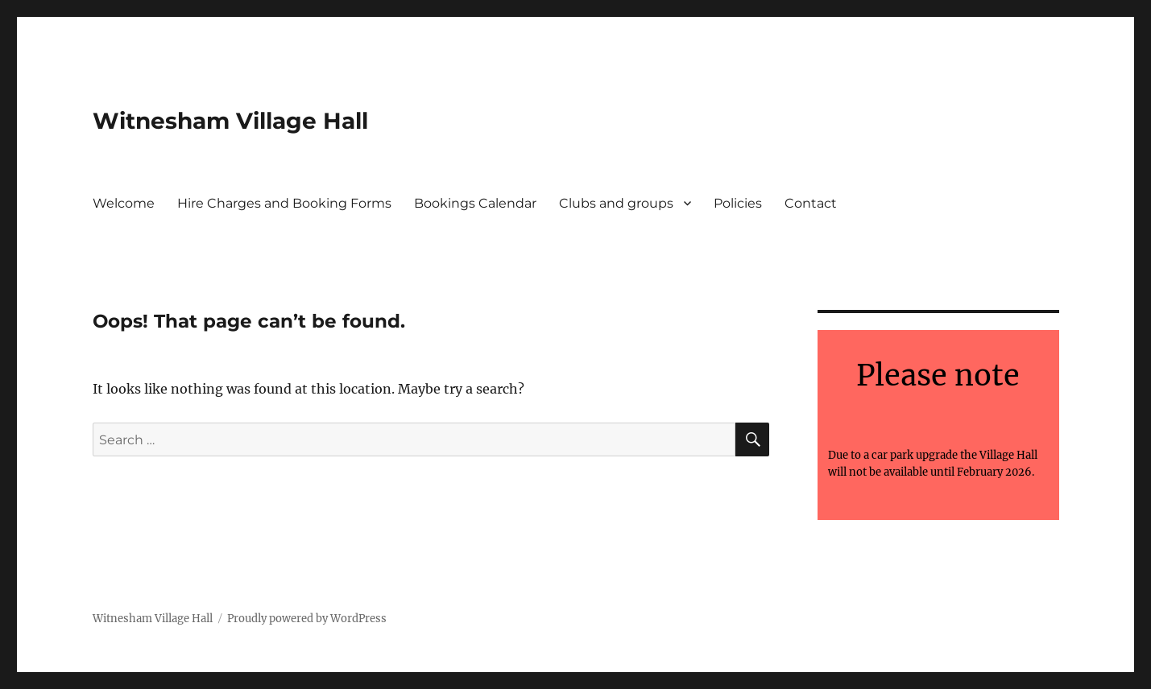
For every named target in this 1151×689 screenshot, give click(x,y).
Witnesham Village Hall (230, 120)
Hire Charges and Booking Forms (284, 203)
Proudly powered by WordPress (307, 618)
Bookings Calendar (475, 203)
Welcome (124, 203)
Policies (738, 203)
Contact (811, 203)
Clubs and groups (616, 203)
